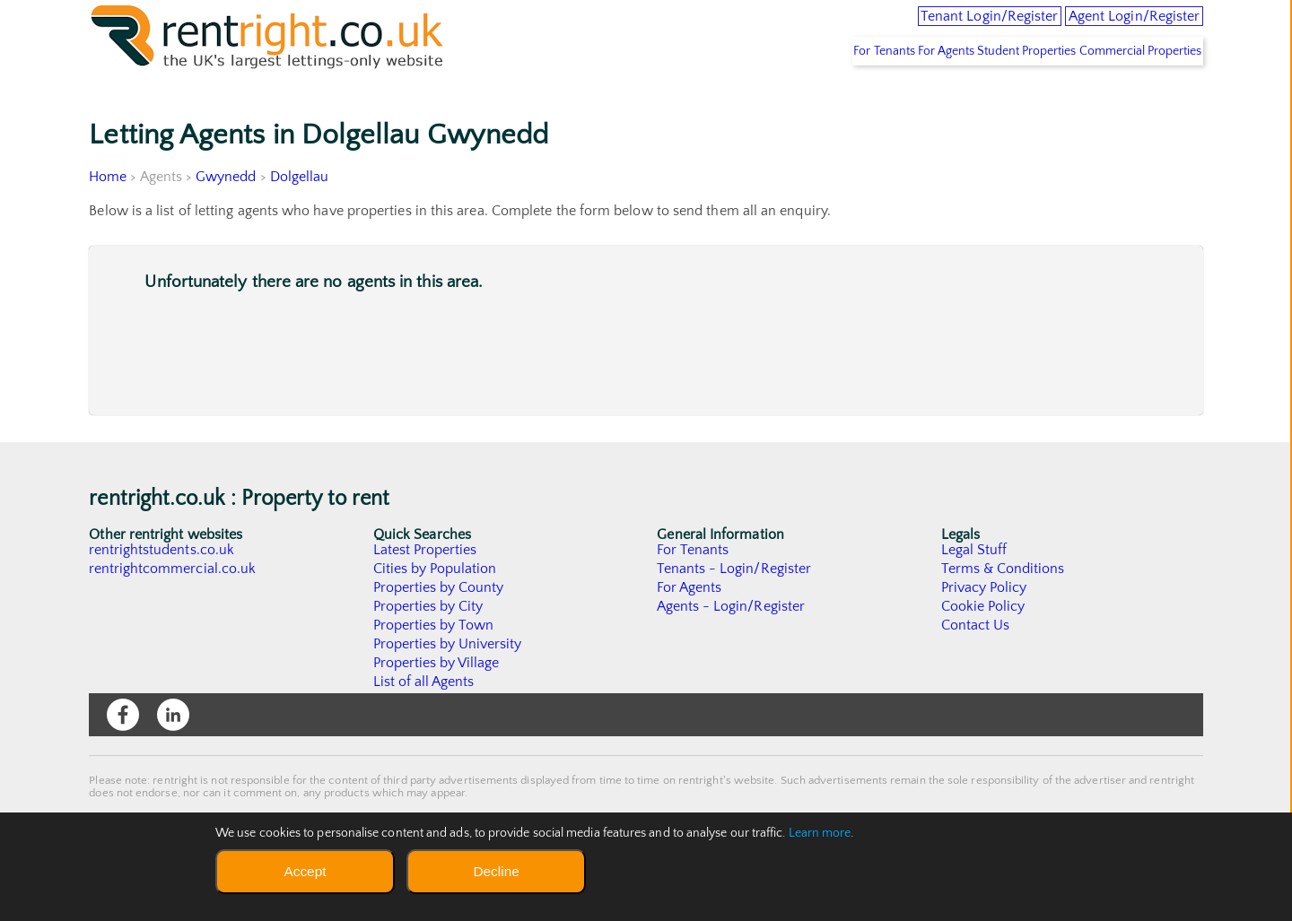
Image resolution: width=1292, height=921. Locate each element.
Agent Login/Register (1112, 27)
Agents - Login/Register (731, 646)
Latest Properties (425, 589)
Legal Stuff (974, 589)
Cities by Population (435, 608)
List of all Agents (424, 721)
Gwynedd (227, 216)
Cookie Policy (983, 646)
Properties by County (439, 627)
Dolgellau (299, 216)
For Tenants (814, 90)
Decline (496, 871)
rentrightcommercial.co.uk (173, 608)
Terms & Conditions (1003, 608)
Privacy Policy (984, 627)
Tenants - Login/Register (734, 608)
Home (108, 216)
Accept (305, 871)
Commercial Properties (1131, 90)
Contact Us (975, 664)
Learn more (820, 833)
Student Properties (997, 90)
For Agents (897, 90)
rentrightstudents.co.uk (162, 589)
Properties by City (428, 646)
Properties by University (448, 683)
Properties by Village (437, 702)
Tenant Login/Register (918, 27)
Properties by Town (433, 664)
